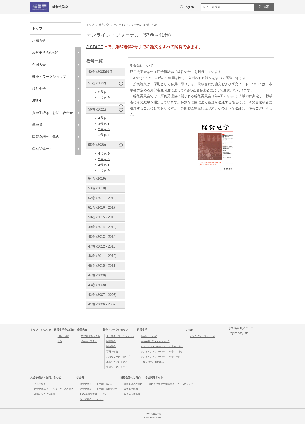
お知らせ (39, 40)
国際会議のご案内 (133, 384)
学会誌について (149, 336)
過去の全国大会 (89, 341)
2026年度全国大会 (90, 336)
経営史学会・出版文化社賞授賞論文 (98, 389)
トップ (37, 28)
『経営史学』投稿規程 (152, 361)
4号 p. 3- (104, 118)
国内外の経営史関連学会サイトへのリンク (171, 384)
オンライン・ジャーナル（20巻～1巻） (161, 356)
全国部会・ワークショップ (120, 336)
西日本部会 (112, 351)
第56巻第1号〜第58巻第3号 (155, 341)
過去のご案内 (131, 389)
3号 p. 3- (104, 123)
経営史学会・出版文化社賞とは (96, 384)
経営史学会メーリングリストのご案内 (54, 389)
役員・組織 (63, 336)
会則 (60, 341)
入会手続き (40, 384)
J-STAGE (94, 47)
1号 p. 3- (104, 97)
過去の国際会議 (132, 394)
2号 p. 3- (104, 92)
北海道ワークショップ (118, 356)
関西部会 (111, 341)
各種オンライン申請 (44, 394)
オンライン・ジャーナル (202, 336)
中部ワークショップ (116, 366)
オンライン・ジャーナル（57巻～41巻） (162, 346)
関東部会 (111, 346)
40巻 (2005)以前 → (102, 72)
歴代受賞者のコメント (91, 399)
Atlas (158, 417)
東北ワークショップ (116, 361)
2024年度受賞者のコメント (94, 394)
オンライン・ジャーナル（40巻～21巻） (162, 351)
